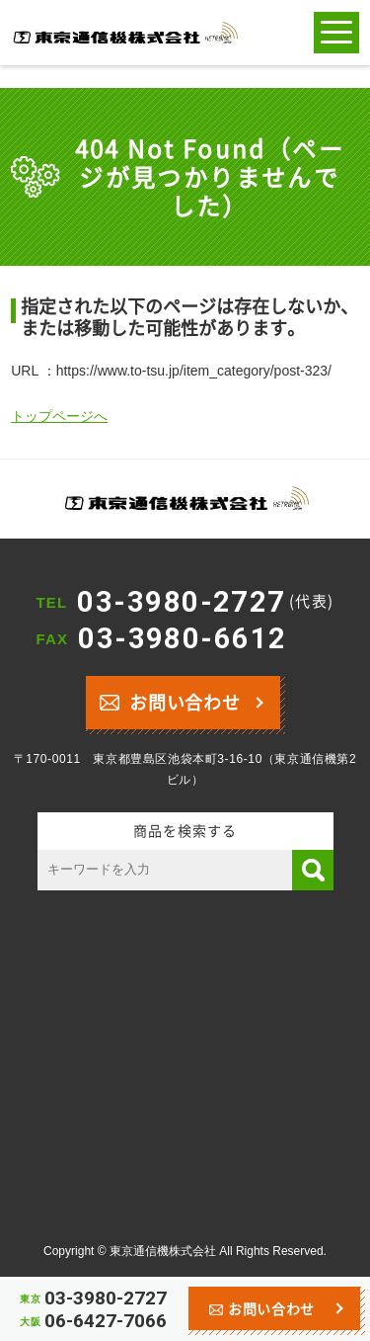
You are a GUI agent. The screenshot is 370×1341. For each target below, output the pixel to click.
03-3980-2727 (205, 602)
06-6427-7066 (105, 1320)
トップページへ (59, 416)
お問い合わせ (170, 700)
